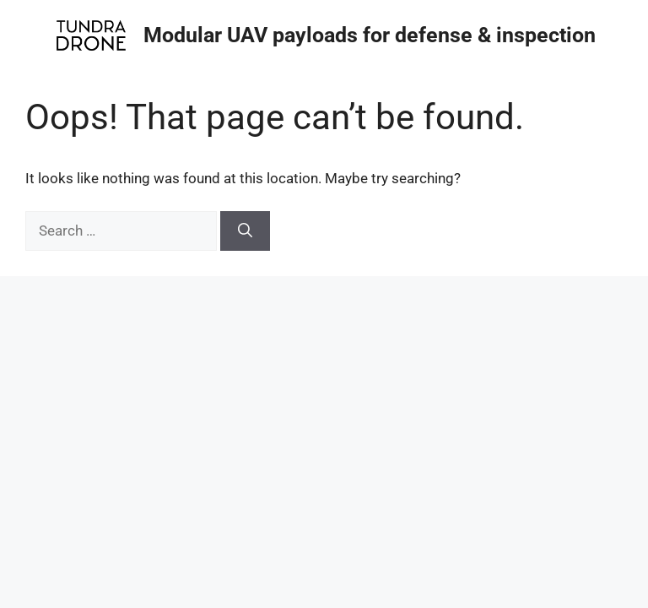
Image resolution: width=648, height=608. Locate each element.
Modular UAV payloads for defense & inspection (369, 35)
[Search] (245, 231)
